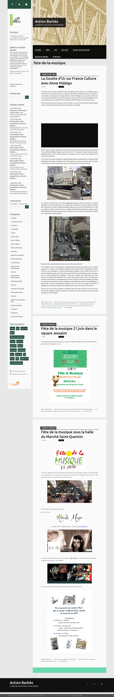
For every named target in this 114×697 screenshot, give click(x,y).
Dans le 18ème (15, 244)
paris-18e (19, 354)
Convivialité (14, 229)
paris (83, 304)
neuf (48, 50)
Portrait (13, 285)
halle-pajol (49, 307)
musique (60, 411)
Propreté (13, 296)
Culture (13, 233)
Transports (14, 309)
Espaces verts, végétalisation (15, 267)
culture (13, 341)
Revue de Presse (41, 57)
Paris (12, 333)
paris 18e (13, 350)
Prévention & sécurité (17, 288)
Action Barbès (46, 21)
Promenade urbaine (17, 292)
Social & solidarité (16, 305)
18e (17, 358)
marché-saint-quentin (47, 661)
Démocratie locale (16, 248)
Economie (14, 251)
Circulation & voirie (17, 221)
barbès (20, 345)
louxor (12, 328)
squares (75, 305)
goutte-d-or (24, 358)
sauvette (64, 305)
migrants (70, 305)
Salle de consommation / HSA (18, 300)
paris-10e (24, 328)
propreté (13, 345)
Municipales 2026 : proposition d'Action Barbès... (18, 163)
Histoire (13, 272)
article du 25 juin (71, 203)
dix (55, 50)
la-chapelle (48, 305)
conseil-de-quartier (16, 363)
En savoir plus (79, 695)
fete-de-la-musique (75, 411)
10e (18, 328)
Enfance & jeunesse (16, 259)
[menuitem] (38, 48)
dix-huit (65, 50)
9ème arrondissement (17, 337)
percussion (66, 411)
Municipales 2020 (16, 281)
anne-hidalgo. (58, 307)
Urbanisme (14, 313)
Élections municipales (17, 255)
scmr (12, 354)
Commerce (14, 225)
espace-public (82, 305)
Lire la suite (22, 39)
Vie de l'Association (17, 316)
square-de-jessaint (52, 411)
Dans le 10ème (15, 240)
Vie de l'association (81, 50)
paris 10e (20, 341)
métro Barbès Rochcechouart (15, 276)
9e (24, 354)
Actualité (13, 218)
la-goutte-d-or (57, 305)
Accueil (38, 50)
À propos (56, 57)
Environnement (15, 262)
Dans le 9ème (15, 236)
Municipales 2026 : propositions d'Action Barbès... (18, 123)
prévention (21, 350)
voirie (12, 358)
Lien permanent (46, 302)
